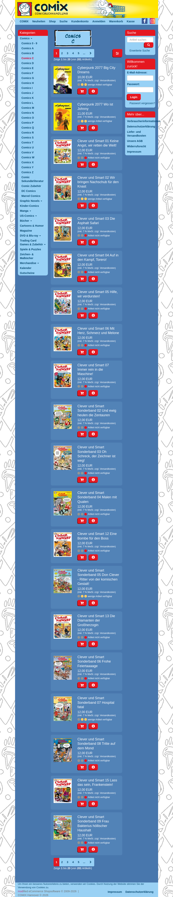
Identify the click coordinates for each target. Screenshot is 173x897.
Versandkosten (107, 80)
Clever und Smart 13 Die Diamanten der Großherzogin (96, 620)
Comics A (28, 48)
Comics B (28, 53)
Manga (25, 210)
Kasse (131, 21)
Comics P (28, 122)
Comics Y (28, 167)
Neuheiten (38, 21)
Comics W (28, 157)
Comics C (28, 58)
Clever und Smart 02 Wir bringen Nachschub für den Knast (98, 182)
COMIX (24, 21)
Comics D (28, 63)
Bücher (26, 220)
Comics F (28, 73)
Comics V (28, 152)
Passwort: (133, 84)
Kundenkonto (80, 21)
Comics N (28, 112)
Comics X (28, 162)
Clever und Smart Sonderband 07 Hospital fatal (95, 702)
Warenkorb (116, 21)
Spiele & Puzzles (30, 249)
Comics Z (28, 172)
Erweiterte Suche (140, 50)
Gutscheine (27, 273)
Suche (64, 21)
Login (133, 97)
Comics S (28, 137)
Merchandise (29, 263)
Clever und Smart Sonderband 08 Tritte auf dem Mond (96, 743)
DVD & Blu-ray (30, 235)
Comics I (27, 87)
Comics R (28, 132)
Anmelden (98, 21)
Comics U (28, 147)
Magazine (26, 230)
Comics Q (28, 127)
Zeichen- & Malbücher (27, 256)
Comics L (28, 102)
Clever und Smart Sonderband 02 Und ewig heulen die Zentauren (96, 410)
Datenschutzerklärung (139, 891)
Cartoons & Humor (32, 225)
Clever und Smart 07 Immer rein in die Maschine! (93, 369)
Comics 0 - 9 (29, 43)
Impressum (115, 891)
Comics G (28, 78)
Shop (52, 21)
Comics (26, 38)
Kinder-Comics (29, 205)
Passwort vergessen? (142, 103)
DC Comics (29, 190)
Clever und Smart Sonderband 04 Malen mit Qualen (97, 497)
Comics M (28, 107)
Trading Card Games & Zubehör (33, 242)
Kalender (25, 268)
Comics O (28, 117)
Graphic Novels (31, 200)
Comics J (27, 92)
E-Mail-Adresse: (137, 72)
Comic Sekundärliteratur (33, 179)
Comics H (28, 83)
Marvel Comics (31, 195)
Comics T (28, 142)
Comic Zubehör (31, 186)
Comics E (28, 68)
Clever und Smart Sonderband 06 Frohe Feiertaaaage (94, 661)
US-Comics (28, 215)
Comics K (28, 97)
